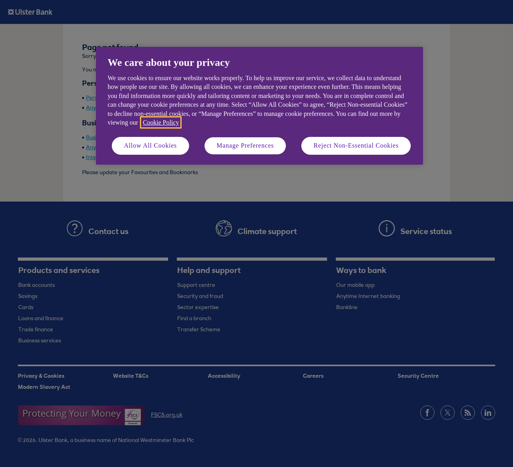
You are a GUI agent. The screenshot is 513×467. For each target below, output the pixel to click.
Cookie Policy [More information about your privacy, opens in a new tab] (161, 122)
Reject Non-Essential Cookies (356, 145)
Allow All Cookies (150, 145)
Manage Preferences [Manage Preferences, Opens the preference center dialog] (245, 145)
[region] (259, 106)
